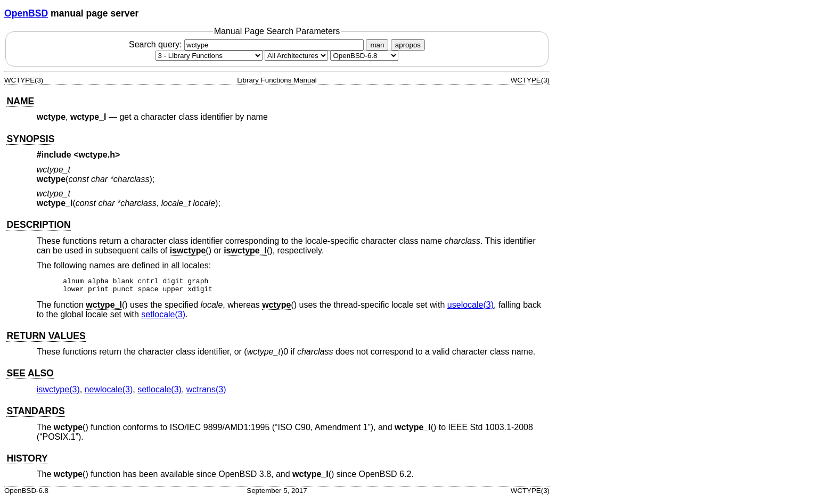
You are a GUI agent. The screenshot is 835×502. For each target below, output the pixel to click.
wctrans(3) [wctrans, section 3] (206, 392)
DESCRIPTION (38, 224)
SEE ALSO (29, 376)
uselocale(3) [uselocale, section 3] (470, 307)
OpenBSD (26, 13)
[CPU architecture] (296, 56)
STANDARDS (35, 414)
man (377, 45)
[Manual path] (364, 56)
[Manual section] (209, 56)
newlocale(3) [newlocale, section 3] (109, 392)
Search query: (247, 44)
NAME (20, 101)
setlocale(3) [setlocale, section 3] (163, 317)
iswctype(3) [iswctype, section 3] (58, 392)
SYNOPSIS (30, 139)
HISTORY (26, 461)
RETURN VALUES (45, 339)
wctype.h (97, 154)
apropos (408, 45)
